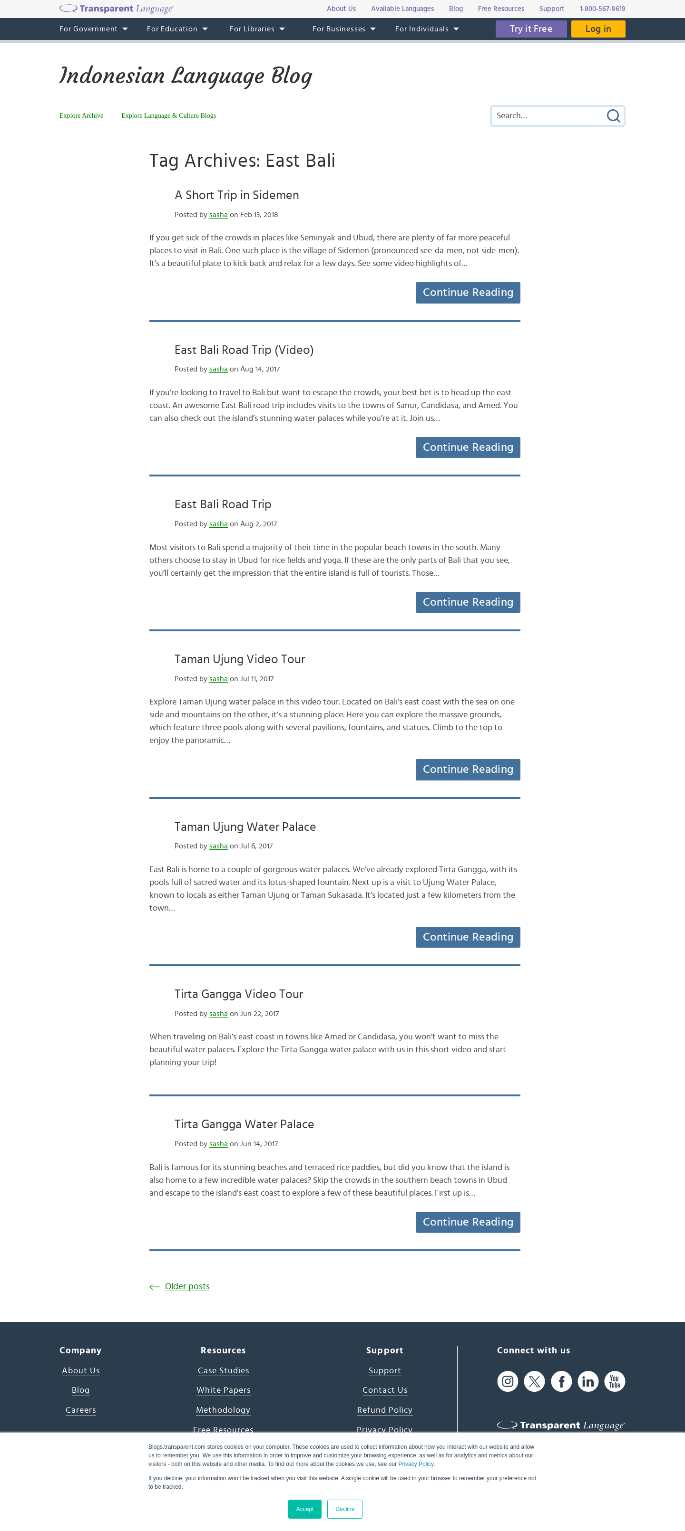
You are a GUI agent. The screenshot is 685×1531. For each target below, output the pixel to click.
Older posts (187, 1286)
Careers (81, 1410)
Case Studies (223, 1371)
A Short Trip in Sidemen (237, 195)
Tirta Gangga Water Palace (244, 1124)
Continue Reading (468, 292)
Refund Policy (385, 1410)
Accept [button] (305, 1509)
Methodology (223, 1410)
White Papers (223, 1390)
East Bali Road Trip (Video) (244, 350)
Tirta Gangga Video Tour (239, 994)
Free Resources (223, 1430)
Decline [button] (344, 1509)
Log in (598, 29)
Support (385, 1371)
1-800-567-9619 (603, 8)
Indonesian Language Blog (185, 75)
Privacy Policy (415, 1464)
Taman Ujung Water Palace (245, 827)
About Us (81, 1371)
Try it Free (531, 29)
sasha (218, 215)
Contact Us (385, 1390)
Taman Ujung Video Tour (240, 659)
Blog (81, 1390)
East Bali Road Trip (223, 504)
